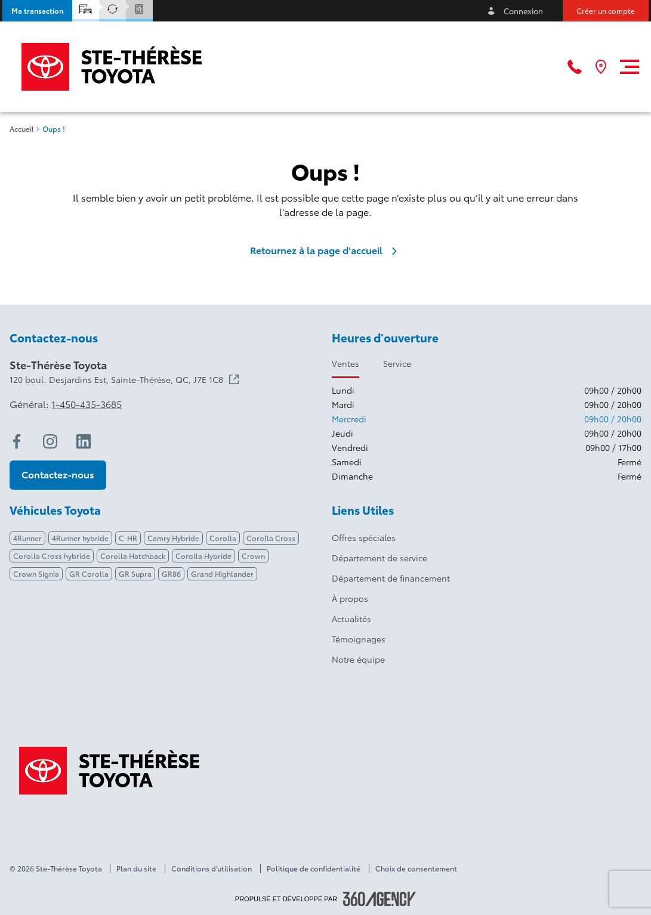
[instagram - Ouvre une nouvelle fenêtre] (50, 441)
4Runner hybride (80, 538)
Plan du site (136, 868)
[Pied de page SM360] (379, 899)
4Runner (27, 538)
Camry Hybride (173, 538)
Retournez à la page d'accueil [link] (326, 249)
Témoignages (358, 639)
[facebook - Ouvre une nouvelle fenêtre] (17, 441)
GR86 (171, 573)
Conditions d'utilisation (211, 868)
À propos (350, 598)
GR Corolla (89, 573)
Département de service (379, 558)
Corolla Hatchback (132, 556)
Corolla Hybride (203, 556)
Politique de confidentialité (313, 868)
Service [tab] (397, 363)
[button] (37, 10)
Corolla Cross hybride (51, 556)
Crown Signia (36, 573)
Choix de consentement (416, 868)
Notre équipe (358, 659)
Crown (253, 556)
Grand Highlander (222, 573)
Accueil (22, 129)
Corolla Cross (270, 538)
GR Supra (135, 573)
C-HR (128, 538)
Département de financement (391, 578)
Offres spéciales (364, 537)
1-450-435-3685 (86, 403)
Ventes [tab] (345, 363)
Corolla (222, 538)
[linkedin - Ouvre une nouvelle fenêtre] (83, 441)
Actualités (351, 619)
